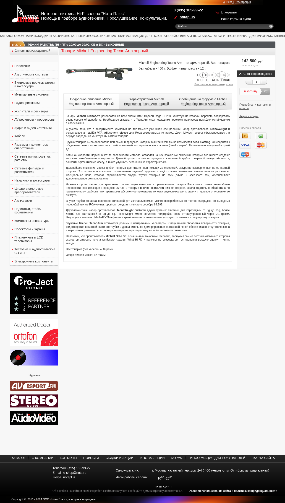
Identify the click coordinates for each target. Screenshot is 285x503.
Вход (229, 2)
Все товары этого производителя (213, 84)
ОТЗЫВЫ (278, 36)
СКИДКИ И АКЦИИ (50, 36)
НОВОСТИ (96, 36)
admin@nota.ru (174, 491)
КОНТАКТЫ (112, 36)
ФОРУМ (265, 36)
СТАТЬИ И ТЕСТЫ (223, 36)
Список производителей (32, 50)
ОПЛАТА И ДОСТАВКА (193, 36)
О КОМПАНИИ (25, 36)
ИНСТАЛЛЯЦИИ (76, 36)
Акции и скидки (249, 116)
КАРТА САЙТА (264, 458)
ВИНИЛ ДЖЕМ (248, 36)
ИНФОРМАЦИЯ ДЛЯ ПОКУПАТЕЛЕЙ (148, 36)
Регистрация (243, 2)
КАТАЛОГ (7, 36)
